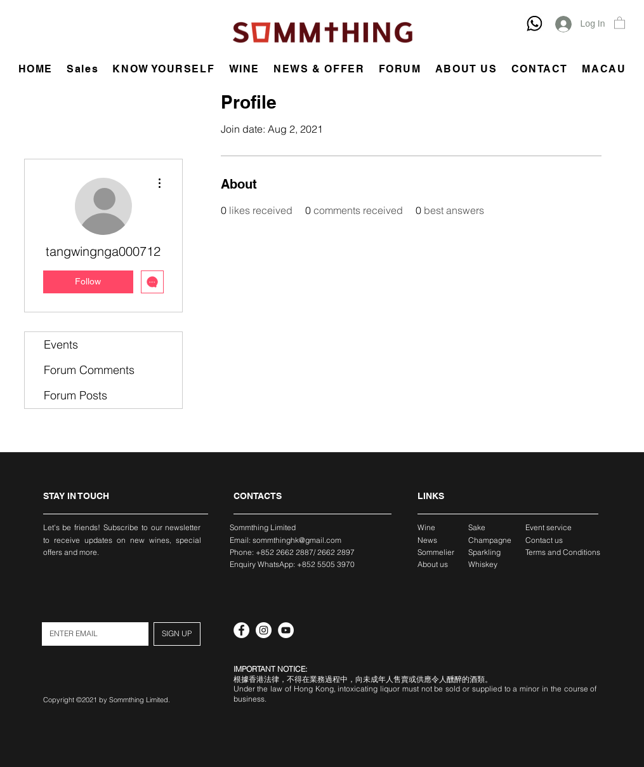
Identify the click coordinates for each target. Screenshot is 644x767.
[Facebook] (241, 630)
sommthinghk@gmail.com (297, 540)
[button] (619, 22)
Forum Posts (75, 395)
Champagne (489, 540)
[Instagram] (264, 630)
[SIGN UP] (177, 634)
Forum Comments (89, 370)
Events (61, 344)
